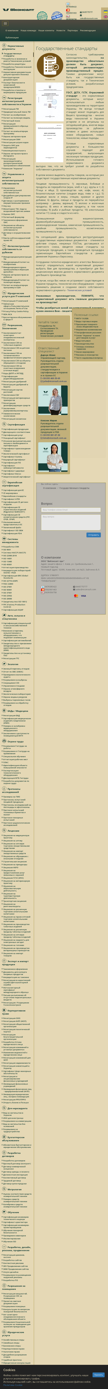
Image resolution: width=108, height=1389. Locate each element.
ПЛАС (6, 762)
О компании (11, 30)
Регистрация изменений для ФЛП (17, 1059)
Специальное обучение (15, 756)
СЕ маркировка (11, 493)
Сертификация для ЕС (14, 490)
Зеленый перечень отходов (16, 669)
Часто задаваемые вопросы (89, 365)
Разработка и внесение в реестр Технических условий (17, 60)
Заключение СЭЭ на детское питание (17, 349)
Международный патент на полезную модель (16, 281)
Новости (60, 30)
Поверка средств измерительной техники (15, 1200)
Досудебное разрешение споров (15, 1356)
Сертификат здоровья (14, 471)
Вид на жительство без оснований (14, 1125)
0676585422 (71, 7)
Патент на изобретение (15, 115)
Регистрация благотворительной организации (13, 1036)
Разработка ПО (11, 1280)
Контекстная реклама (14, 1263)
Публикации (12, 37)
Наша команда (28, 30)
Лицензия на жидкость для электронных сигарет (16, 941)
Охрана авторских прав (15, 136)
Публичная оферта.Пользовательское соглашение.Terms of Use (16, 306)
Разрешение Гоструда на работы (15, 747)
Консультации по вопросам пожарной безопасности (17, 1310)
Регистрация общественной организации (17, 1025)
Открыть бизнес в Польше (16, 1102)
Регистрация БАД (12, 715)
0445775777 (87, 12)
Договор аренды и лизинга (16, 1172)
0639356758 (71, 19)
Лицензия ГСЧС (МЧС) (14, 878)
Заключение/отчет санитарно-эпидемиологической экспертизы (14, 336)
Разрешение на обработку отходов (16, 704)
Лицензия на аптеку (13, 841)
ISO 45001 (8, 564)
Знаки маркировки (85, 359)
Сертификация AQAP (13, 610)
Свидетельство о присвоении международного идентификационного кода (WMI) (18, 646)
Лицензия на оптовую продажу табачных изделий (17, 936)
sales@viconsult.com (89, 18)
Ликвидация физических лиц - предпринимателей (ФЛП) (18, 1090)
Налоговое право (12, 1352)
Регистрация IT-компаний (16, 301)
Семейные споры (11, 1343)
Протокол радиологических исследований (17, 824)
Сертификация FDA (13, 533)
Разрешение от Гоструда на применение (17, 752)
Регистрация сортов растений (13, 391)
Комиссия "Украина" (13, 168)
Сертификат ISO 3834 (13, 530)
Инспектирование (12, 1238)
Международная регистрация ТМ (18, 258)
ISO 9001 (7, 550)
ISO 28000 (8, 599)
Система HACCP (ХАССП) (15, 552)
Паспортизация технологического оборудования (12, 772)
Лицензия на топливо (14, 945)
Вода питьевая (83, 348)
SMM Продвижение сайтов (16, 1269)
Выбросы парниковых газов (17, 700)
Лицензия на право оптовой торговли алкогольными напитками (17, 919)
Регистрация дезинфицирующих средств (17, 404)
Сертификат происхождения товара (17, 449)
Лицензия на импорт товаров (13, 954)
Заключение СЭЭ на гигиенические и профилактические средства (17, 355)
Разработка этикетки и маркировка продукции (15, 91)
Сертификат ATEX (12, 499)
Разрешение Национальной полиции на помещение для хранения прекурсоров (17, 1324)
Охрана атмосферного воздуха (14, 690)
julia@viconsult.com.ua (54, 381)
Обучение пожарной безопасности (13, 1231)
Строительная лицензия (15, 861)
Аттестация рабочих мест (16, 759)
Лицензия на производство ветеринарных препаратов (17, 949)
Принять (98, 1374)
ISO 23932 (8, 596)
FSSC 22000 (8, 584)
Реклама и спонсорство (87, 362)
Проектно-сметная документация (12, 1302)
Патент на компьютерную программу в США (16, 286)
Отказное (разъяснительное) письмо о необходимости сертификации (17, 443)
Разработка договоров (14, 1160)
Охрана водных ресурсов (15, 697)
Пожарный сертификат (15, 438)
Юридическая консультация (17, 1363)
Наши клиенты (46, 30)
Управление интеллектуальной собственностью (13, 190)
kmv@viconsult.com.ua (53, 438)
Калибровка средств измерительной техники (15, 1205)
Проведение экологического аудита (17, 676)
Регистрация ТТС (11, 658)
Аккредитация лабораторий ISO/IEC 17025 (17, 571)
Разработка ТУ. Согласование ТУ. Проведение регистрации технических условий (51, 331)
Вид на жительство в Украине (13, 1114)
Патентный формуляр (14, 217)
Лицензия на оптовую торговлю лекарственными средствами (17, 845)
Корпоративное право (14, 1349)
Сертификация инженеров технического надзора (16, 1218)
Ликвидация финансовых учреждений (16, 1085)
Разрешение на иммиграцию (17, 1121)
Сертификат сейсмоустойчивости (14, 466)
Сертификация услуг (13, 435)
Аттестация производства (16, 567)
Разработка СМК (11, 547)
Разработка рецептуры (14, 64)
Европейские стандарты (15, 496)
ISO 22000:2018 (10, 555)
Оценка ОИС (9, 214)
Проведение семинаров (15, 1235)
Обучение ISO (10, 1241)
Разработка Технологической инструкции (18, 68)
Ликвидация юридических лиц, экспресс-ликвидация (16, 1095)
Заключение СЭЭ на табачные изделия (13, 344)
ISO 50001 (8, 590)
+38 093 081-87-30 (50, 435)
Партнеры (73, 30)
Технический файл (12, 527)
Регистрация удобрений (15, 381)
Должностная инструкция (16, 1175)
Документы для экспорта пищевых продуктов (15, 973)
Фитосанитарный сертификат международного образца (16, 990)
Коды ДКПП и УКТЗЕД (13, 373)
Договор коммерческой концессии (15, 1167)
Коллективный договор (15, 1178)
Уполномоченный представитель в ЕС (13, 523)
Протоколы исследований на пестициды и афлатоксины (17, 806)
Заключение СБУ (11, 395)
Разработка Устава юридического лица (13, 1043)
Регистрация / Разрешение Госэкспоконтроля (16, 1004)
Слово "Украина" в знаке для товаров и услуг (88, 344)
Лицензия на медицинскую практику (16, 836)
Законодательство (85, 351)
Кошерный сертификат (14, 460)
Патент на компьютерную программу (16, 132)
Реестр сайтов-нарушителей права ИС (17, 239)
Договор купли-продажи (15, 1183)
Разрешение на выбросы (15, 680)
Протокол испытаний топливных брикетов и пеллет (15, 812)
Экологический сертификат (17, 454)
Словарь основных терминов (85, 355)
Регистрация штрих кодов (16, 142)
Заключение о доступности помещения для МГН (16, 734)
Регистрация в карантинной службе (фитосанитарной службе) (17, 982)
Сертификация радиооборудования (13, 377)
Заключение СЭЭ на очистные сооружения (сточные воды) (14, 368)
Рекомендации (88, 30)
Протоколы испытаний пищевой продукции (15, 801)
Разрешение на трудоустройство (12, 1130)
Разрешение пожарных (14, 1306)
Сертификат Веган (12, 474)
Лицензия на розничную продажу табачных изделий (17, 930)
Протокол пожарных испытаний (13, 818)
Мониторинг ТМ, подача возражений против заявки (17, 210)
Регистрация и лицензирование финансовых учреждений (16, 1078)
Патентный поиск (12, 121)
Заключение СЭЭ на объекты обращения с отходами (17, 362)
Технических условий (79, 290)
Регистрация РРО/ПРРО (15, 1099)
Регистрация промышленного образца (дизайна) (16, 126)
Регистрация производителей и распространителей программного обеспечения (17, 162)
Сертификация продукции (16, 429)
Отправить (93, 535)
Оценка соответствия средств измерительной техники (18, 1195)
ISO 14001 (8, 558)
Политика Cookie (12, 1385)
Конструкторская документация (11, 78)
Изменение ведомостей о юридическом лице (15, 1053)
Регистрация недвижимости (17, 1063)
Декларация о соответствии (17, 432)
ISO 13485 (8, 561)
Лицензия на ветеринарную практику (17, 882)
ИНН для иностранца (13, 1118)
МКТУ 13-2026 (82, 326)
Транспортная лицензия (15, 901)
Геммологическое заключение (12, 414)
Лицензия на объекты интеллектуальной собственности (14, 227)
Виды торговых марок (87, 329)
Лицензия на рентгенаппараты (12, 905)
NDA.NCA (8, 314)
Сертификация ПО (12, 462)
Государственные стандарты (13, 54)
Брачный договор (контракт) (17, 1163)
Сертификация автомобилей (17, 640)
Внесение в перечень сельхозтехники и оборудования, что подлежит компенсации (15, 634)
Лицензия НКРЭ (11, 867)
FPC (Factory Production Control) (14, 605)
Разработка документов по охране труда (16, 782)
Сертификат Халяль (13, 457)
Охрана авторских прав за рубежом (16, 276)
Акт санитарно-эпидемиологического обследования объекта (14, 1316)
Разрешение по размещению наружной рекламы (17, 1276)
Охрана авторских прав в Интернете (16, 154)
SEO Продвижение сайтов (16, 1266)
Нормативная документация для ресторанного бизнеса (17, 73)
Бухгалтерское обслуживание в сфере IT (18, 318)
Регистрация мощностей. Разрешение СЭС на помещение (16, 1296)
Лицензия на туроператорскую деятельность (12, 895)
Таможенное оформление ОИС (16, 221)
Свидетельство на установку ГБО (17, 654)
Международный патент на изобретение (16, 263)
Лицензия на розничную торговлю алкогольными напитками (16, 911)
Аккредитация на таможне (16, 977)
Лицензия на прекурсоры (15, 864)
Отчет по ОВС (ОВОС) (13, 672)
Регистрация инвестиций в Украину (16, 1067)
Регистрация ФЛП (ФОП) (15, 1021)
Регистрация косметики (15, 419)
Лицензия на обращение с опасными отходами (16, 857)
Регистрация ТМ (11, 109)
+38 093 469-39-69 (50, 378)
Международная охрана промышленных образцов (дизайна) (16, 269)
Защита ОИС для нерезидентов (11, 146)
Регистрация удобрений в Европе (16, 385)
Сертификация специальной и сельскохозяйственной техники (17, 625)
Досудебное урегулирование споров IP (17, 196)
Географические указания (88, 340)
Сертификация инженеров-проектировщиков (16, 1226)
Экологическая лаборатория (17, 694)
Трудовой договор (12, 1181)
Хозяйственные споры (14, 1340)
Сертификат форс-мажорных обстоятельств (17, 1072)
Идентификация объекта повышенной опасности (15, 766)
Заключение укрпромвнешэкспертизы (16, 409)
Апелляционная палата (15, 150)
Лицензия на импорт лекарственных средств (15, 852)
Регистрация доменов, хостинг (14, 1256)
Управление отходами (14, 686)
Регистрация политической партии (17, 1030)
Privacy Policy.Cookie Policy (16, 311)
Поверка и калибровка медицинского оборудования (14, 728)
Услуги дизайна (11, 1272)
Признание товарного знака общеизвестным (87, 333)
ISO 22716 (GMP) (11, 581)
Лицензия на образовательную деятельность (12, 888)
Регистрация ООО (12, 1018)
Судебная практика (13, 1360)
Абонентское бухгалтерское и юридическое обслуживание (17, 1146)
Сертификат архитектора (16, 1222)
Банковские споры (12, 1346)
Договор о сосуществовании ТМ (17, 234)
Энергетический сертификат (17, 477)
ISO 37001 (8, 593)
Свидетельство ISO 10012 (15, 601)
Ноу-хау (7, 206)
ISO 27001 (8, 587)
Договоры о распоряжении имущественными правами (17, 202)
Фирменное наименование (89, 337)
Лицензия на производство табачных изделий (17, 925)
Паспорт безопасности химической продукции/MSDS (14, 85)
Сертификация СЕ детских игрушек (16, 503)
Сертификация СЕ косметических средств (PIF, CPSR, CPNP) (17, 517)
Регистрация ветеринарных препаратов (17, 399)
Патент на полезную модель (17, 118)
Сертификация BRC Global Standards (16, 577)
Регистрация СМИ (12, 139)
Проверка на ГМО (12, 797)
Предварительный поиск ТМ (17, 112)
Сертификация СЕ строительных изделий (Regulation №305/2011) (15, 509)
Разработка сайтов (13, 1260)
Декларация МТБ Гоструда (16, 778)
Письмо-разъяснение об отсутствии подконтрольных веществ (17, 997)
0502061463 (71, 13)
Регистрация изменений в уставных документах (16, 1048)
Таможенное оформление (16, 969)
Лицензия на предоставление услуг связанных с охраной (14, 872)
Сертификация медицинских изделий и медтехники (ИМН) (17, 720)
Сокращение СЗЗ (11, 683)
